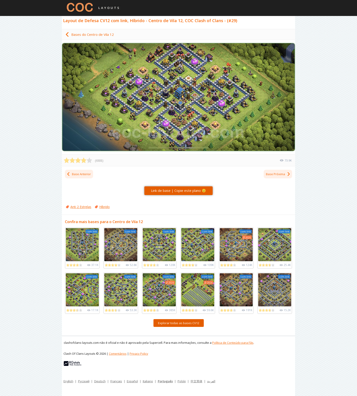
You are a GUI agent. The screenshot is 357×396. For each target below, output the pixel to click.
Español (132, 381)
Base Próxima (278, 174)
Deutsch (100, 381)
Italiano (148, 381)
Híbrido (104, 207)
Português (165, 381)
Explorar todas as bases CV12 (178, 323)
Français (116, 381)
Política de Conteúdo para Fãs (232, 343)
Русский (83, 381)
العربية (211, 381)
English (68, 381)
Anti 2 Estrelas (80, 207)
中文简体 (196, 381)
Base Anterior (78, 174)
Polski (182, 381)
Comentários (118, 354)
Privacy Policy (139, 354)
